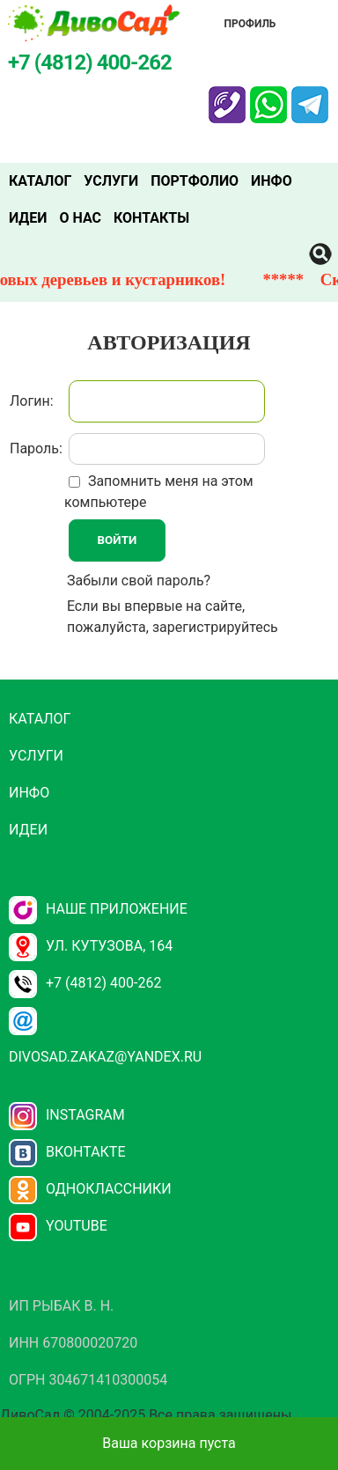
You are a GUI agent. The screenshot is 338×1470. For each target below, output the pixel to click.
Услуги (111, 181)
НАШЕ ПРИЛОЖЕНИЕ (98, 908)
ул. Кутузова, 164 (91, 945)
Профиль (250, 24)
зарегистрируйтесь (215, 627)
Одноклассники (90, 1188)
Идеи (28, 217)
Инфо (271, 181)
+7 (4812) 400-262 (85, 982)
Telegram (309, 97)
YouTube (58, 1225)
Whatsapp (268, 97)
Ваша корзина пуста (169, 1443)
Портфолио (195, 181)
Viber (227, 97)
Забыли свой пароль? (138, 580)
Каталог (40, 181)
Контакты (151, 217)
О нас (80, 217)
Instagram (67, 1114)
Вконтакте (67, 1151)
